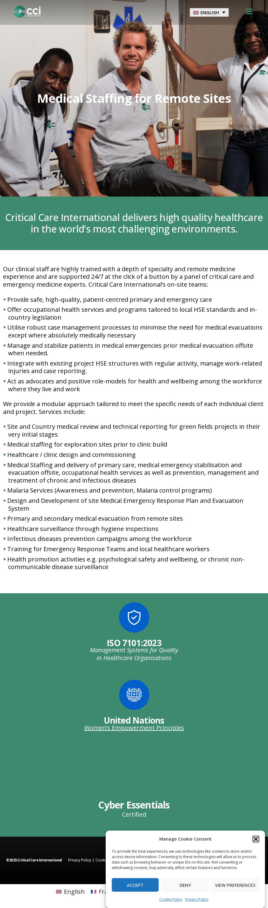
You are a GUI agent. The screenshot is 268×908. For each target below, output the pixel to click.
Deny (185, 885)
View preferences (235, 885)
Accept (135, 885)
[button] (256, 839)
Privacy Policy (196, 899)
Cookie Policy (170, 899)
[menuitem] (209, 12)
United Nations (134, 720)
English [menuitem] (209, 12)
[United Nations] (134, 695)
